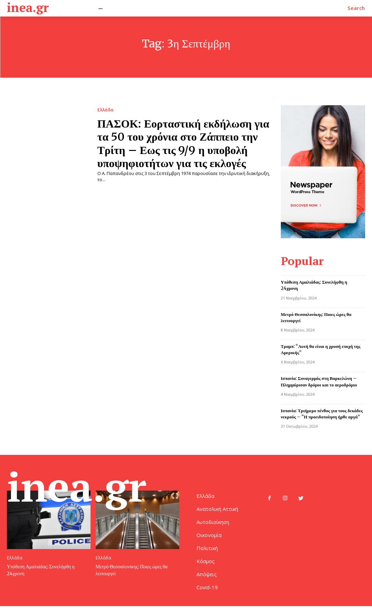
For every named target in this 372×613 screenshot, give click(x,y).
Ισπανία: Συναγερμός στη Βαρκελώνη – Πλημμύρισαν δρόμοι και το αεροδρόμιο (319, 380)
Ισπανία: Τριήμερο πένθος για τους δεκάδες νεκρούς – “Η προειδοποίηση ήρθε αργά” (322, 412)
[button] (356, 8)
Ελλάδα (105, 110)
